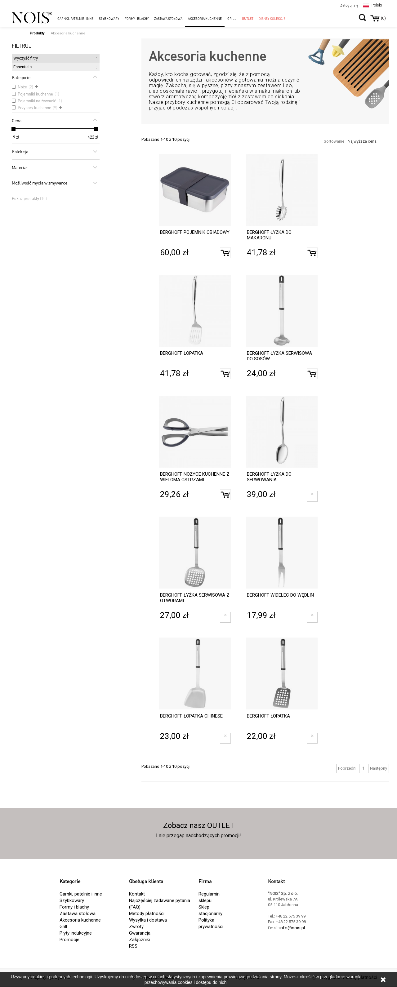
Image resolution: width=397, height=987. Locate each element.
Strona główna (15, 31)
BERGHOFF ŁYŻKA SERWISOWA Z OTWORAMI (195, 597)
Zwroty (136, 926)
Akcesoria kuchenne (80, 920)
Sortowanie (334, 141)
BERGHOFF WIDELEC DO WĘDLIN (280, 595)
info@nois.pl (292, 928)
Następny (378, 768)
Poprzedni (347, 768)
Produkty (37, 33)
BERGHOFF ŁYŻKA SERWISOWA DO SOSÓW (279, 356)
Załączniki (139, 939)
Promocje (69, 939)
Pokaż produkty (29, 199)
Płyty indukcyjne (76, 933)
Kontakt (137, 894)
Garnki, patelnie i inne (81, 894)
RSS (133, 946)
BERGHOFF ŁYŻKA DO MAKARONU (269, 235)
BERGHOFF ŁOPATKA (181, 353)
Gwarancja (139, 933)
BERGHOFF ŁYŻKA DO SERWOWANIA (269, 476)
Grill (63, 926)
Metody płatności (146, 913)
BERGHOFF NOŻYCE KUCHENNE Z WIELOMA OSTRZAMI (195, 476)
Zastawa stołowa (78, 913)
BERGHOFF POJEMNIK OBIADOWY (195, 232)
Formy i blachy (74, 907)
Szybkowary (72, 900)
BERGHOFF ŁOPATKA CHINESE (191, 716)
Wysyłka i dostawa (148, 920)
